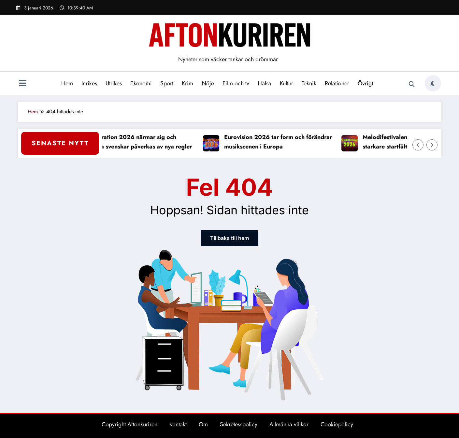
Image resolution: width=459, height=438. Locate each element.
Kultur (286, 83)
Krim (187, 83)
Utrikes (114, 83)
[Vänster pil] (418, 145)
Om (203, 424)
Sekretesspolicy (238, 424)
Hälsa (264, 83)
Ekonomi (141, 83)
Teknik (309, 83)
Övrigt (365, 83)
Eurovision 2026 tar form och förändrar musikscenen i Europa (281, 142)
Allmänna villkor (288, 424)
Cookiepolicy (337, 424)
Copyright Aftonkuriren (129, 424)
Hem (67, 83)
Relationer (337, 83)
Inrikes (89, 83)
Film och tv (235, 83)
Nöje (208, 83)
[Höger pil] (432, 145)
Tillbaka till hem (229, 238)
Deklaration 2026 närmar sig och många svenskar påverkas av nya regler (142, 142)
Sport (166, 83)
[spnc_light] (433, 83)
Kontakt (178, 424)
